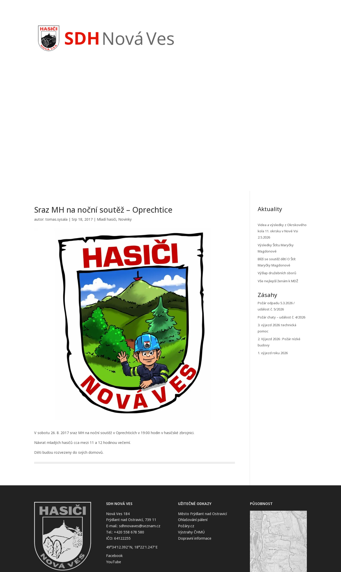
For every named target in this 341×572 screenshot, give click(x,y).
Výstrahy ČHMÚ (191, 532)
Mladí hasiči (106, 219)
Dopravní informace (194, 538)
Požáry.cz (186, 525)
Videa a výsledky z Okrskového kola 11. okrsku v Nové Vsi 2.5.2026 (282, 231)
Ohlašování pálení (192, 519)
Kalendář (249, 30)
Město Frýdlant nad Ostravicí (202, 513)
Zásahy (230, 30)
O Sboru (270, 30)
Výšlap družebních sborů (277, 273)
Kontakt (294, 30)
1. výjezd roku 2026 (273, 353)
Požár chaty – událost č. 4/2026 (281, 317)
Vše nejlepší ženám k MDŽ (278, 281)
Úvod (195, 30)
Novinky (212, 30)
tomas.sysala (56, 219)
